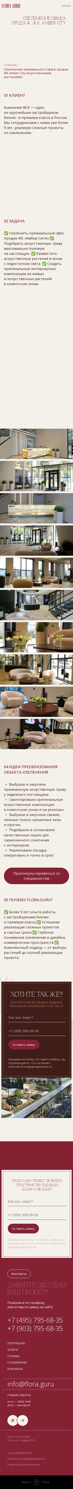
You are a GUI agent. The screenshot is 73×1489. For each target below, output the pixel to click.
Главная (10, 65)
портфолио (16, 1343)
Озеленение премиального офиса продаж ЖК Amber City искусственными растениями (36, 73)
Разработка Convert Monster (23, 1464)
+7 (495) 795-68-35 (35, 1320)
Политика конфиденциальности (26, 1458)
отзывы (13, 1356)
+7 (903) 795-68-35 (35, 1328)
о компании (17, 1362)
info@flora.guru (30, 1383)
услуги (12, 1349)
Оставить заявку (24, 1045)
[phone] (37, 1031)
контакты (15, 1369)
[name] (37, 1017)
